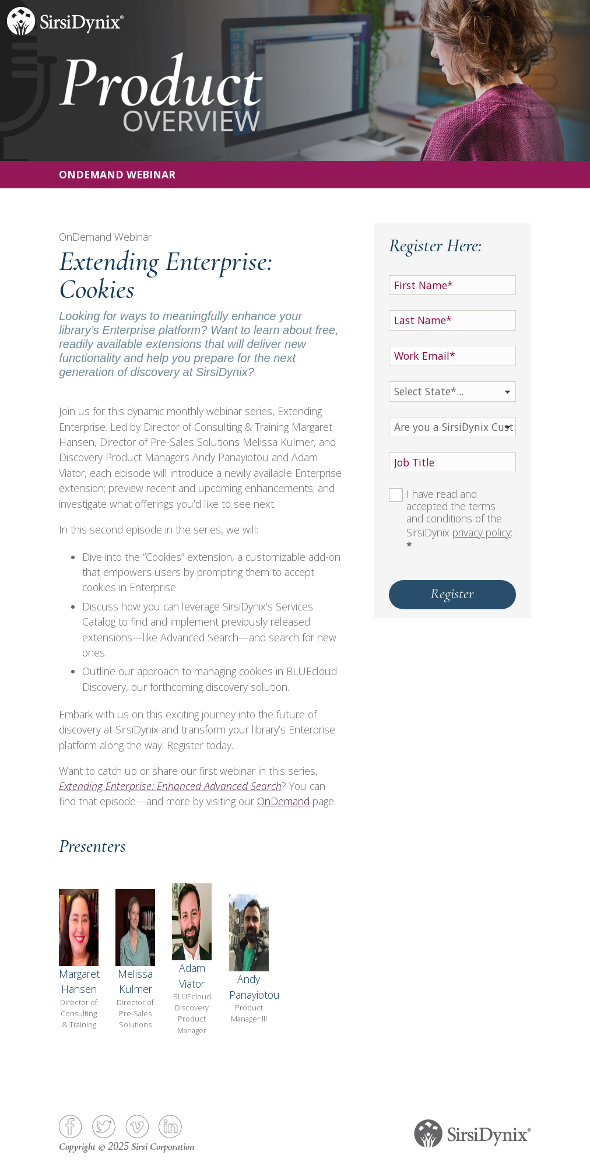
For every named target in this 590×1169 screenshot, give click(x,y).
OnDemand (283, 801)
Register (452, 593)
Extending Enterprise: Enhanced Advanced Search (170, 786)
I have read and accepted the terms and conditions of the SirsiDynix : (459, 520)
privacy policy (481, 532)
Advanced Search (199, 637)
